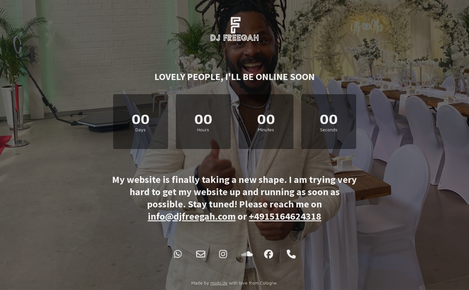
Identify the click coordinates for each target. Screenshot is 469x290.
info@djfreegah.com (192, 216)
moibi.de (219, 282)
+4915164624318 (285, 216)
